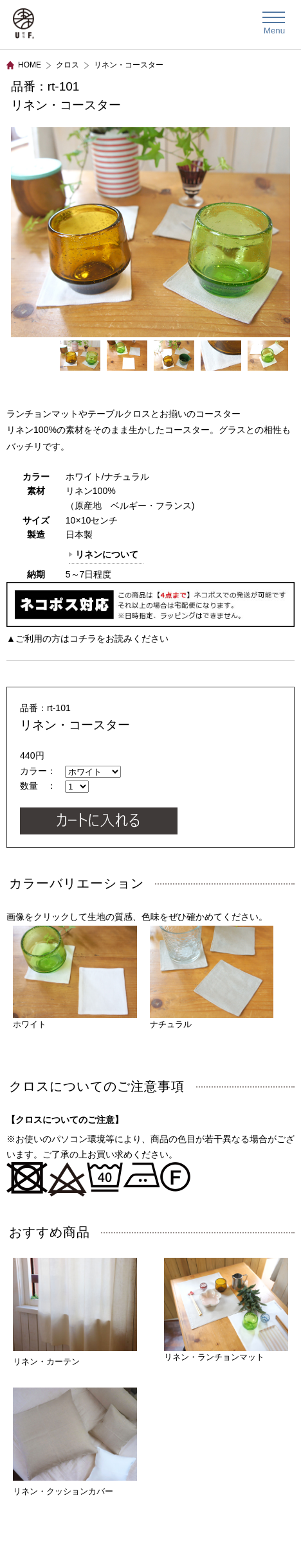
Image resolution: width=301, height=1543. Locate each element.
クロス (67, 64)
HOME (29, 64)
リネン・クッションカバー (63, 1491)
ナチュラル (212, 977)
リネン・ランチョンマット (226, 1309)
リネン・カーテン (46, 1361)
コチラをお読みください (119, 638)
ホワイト (75, 977)
